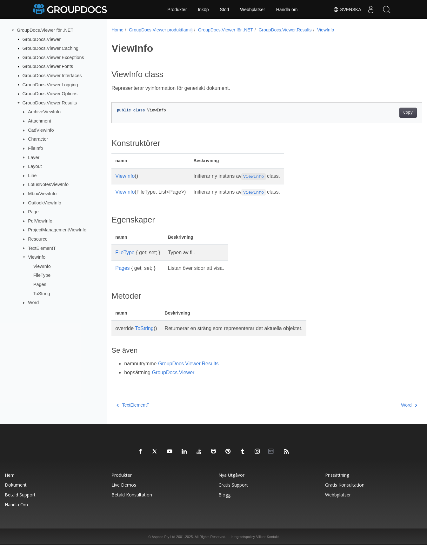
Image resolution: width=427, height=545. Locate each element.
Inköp (203, 9)
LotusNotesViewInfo (48, 184)
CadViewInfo (41, 130)
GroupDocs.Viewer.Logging (50, 84)
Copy (386, 112)
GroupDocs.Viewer (42, 39)
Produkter (177, 9)
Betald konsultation (131, 495)
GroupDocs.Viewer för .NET (45, 30)
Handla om (287, 9)
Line (32, 175)
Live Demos (123, 485)
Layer (33, 157)
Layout (35, 166)
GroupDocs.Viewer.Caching (51, 48)
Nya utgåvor (231, 475)
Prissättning (337, 475)
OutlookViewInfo (44, 202)
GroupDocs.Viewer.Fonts (48, 66)
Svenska (347, 9)
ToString (41, 293)
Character (38, 139)
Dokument (16, 485)
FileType (41, 275)
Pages (39, 284)
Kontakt (272, 537)
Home (117, 29)
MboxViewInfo (42, 193)
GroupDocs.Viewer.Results (50, 102)
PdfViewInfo (40, 220)
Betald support (20, 495)
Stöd (224, 9)
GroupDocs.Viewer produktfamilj (161, 29)
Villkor (261, 537)
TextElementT (42, 247)
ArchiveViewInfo (44, 111)
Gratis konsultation (344, 485)
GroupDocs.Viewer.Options (50, 93)
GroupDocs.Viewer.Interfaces (52, 75)
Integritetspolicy (242, 537)
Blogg (224, 495)
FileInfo (35, 148)
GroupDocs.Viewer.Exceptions (53, 57)
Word (33, 302)
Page (33, 211)
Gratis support (233, 485)
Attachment (39, 120)
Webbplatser (252, 9)
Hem (10, 475)
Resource (38, 239)
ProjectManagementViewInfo (57, 229)
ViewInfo (36, 257)
